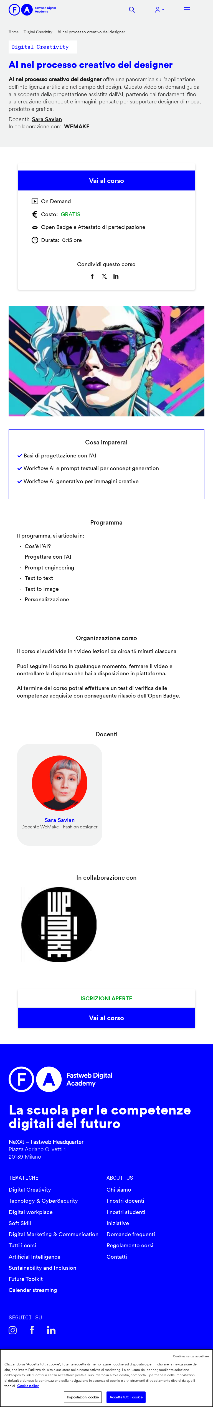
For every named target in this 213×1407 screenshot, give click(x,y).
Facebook (32, 1330)
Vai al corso (106, 181)
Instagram (13, 1330)
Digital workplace (31, 1212)
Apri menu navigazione (187, 10)
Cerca (132, 10)
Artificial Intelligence (34, 1256)
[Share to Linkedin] (115, 276)
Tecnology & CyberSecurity (43, 1200)
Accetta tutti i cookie (126, 1397)
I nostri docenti (125, 1200)
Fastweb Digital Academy (83, 1079)
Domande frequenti (130, 1234)
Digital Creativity (38, 32)
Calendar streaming (33, 1290)
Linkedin (51, 1330)
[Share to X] (104, 276)
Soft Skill (20, 1223)
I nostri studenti (125, 1212)
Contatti (116, 1256)
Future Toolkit (26, 1279)
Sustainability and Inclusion (42, 1267)
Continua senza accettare (191, 1356)
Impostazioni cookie (82, 1397)
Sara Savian (47, 119)
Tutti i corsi (22, 1245)
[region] (106, 1378)
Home (14, 32)
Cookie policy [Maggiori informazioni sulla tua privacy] (28, 1386)
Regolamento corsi (129, 1245)
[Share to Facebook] (92, 276)
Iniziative (117, 1223)
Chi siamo (118, 1189)
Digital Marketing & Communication (53, 1234)
